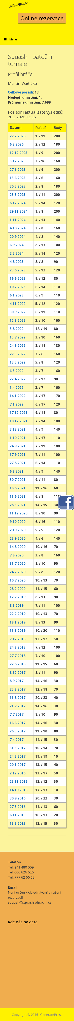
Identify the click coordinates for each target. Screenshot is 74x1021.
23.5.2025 (17, 194)
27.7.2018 (17, 656)
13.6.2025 (17, 178)
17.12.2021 (18, 412)
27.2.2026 (17, 136)
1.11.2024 (17, 220)
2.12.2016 (17, 773)
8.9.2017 (16, 681)
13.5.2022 (17, 362)
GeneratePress (51, 1015)
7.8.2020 (16, 555)
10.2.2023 (17, 287)
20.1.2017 (17, 764)
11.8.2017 (17, 697)
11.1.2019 (17, 630)
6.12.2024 (17, 203)
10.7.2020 (17, 580)
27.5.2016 (17, 806)
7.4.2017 (16, 739)
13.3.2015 (17, 823)
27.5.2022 (17, 354)
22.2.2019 (17, 613)
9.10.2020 (17, 521)
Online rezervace (42, 18)
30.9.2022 (17, 312)
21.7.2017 (17, 706)
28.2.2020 (17, 588)
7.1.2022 (16, 404)
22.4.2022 (17, 379)
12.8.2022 (17, 320)
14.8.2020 (17, 546)
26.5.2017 (17, 731)
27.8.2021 (17, 463)
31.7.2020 (17, 563)
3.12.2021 (17, 429)
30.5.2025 (17, 186)
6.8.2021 (16, 471)
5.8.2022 (16, 328)
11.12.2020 (18, 513)
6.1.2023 (16, 295)
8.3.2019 (16, 605)
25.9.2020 (17, 538)
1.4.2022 (16, 387)
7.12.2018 (17, 639)
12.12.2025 (18, 153)
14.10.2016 (18, 790)
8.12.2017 (17, 672)
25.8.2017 (17, 689)
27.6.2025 (17, 169)
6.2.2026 (16, 144)
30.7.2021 (17, 479)
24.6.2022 (17, 345)
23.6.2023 (17, 270)
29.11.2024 (18, 211)
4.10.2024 (17, 228)
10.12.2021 (18, 421)
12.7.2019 (17, 597)
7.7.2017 (16, 714)
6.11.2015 (17, 815)
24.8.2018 (17, 647)
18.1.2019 (17, 622)
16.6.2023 (17, 278)
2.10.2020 (17, 530)
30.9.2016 (17, 798)
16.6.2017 (17, 723)
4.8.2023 (16, 261)
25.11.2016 (18, 781)
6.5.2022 (16, 370)
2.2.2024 (16, 253)
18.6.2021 (17, 488)
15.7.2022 (17, 337)
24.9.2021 (17, 446)
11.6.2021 (17, 496)
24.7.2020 (17, 572)
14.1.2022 (17, 396)
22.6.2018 (17, 664)
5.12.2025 (17, 161)
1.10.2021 (17, 438)
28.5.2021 (17, 505)
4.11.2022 (17, 303)
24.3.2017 (17, 756)
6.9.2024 (16, 245)
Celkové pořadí (20, 92)
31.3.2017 (17, 748)
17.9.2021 (17, 454)
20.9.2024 (17, 236)
